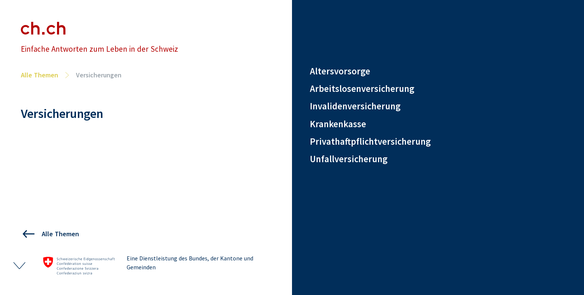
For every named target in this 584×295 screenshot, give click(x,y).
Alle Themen (39, 75)
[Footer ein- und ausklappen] (19, 266)
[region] (438, 124)
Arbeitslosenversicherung (362, 88)
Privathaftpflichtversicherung (370, 141)
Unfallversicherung (348, 159)
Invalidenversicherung (355, 106)
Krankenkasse (338, 124)
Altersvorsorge (340, 71)
